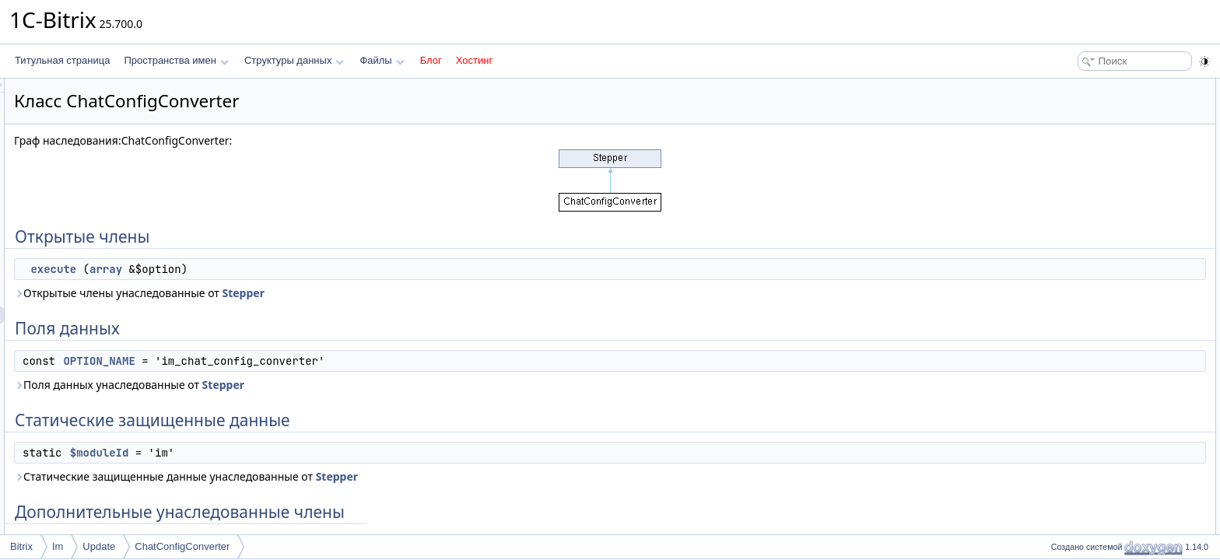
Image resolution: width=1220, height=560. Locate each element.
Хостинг (474, 60)
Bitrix (21, 546)
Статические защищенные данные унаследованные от (380, 476)
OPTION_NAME (293, 361)
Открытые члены (1083, 87)
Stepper (437, 292)
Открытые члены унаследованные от (334, 292)
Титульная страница (62, 60)
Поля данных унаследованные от (324, 384)
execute (248, 269)
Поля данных (1074, 121)
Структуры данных (294, 60)
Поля (1057, 258)
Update (98, 546)
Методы (1063, 224)
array (300, 269)
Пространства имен (176, 60)
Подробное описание (1092, 206)
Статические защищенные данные (1121, 155)
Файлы (381, 60)
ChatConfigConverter (182, 546)
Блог (431, 60)
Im (57, 546)
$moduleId (294, 453)
